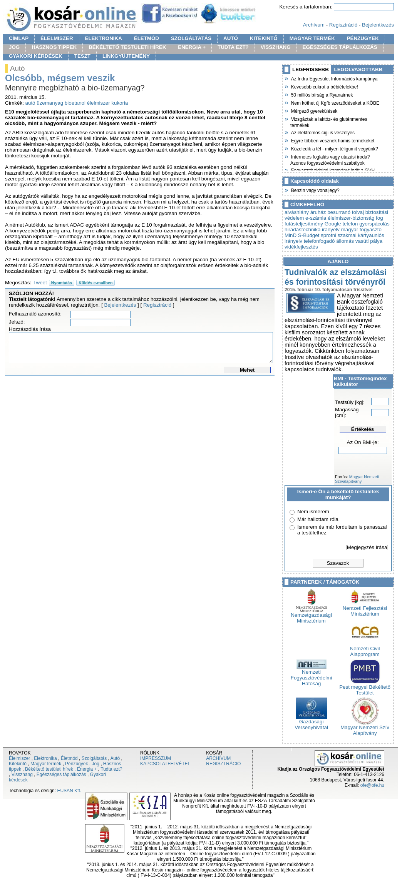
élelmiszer (98, 103)
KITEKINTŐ (264, 38)
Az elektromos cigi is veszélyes (322, 132)
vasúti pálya (368, 241)
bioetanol (75, 103)
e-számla (315, 218)
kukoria (119, 103)
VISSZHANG (276, 47)
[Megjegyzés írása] (367, 547)
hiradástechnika (302, 229)
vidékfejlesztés (301, 247)
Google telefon (341, 224)
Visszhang (22, 774)
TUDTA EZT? (233, 47)
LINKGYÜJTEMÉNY (126, 56)
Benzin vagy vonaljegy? (315, 190)
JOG (14, 47)
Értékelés (362, 429)
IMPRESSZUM (155, 758)
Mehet (247, 370)
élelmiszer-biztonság (351, 218)
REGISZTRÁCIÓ (223, 763)
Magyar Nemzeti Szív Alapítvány (364, 728)
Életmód (69, 758)
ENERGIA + (192, 47)
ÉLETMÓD (146, 38)
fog (379, 218)
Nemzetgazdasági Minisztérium (311, 616)
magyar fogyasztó (361, 229)
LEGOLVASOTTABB (358, 69)
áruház (318, 212)
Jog (95, 763)
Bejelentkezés (378, 25)
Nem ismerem (313, 511)
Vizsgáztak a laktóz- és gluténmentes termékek (328, 121)
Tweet (40, 282)
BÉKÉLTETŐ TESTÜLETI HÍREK (127, 47)
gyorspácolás (374, 224)
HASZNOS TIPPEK (54, 47)
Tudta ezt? (111, 769)
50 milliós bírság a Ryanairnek (321, 94)
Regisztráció (343, 25)
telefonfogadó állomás (329, 241)
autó (30, 103)
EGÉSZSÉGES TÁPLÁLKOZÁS (340, 47)
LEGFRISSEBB (310, 69)
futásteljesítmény (304, 224)
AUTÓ (230, 38)
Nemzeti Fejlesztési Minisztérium (365, 609)
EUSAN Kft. (69, 790)
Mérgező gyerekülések (313, 110)
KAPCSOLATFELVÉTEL (165, 763)
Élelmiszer (19, 758)
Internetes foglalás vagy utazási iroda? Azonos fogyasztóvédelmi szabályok (330, 159)
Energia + (87, 769)
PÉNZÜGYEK (363, 38)
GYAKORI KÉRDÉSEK (35, 56)
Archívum (314, 25)
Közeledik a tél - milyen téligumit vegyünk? (334, 148)
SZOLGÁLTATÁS (191, 38)
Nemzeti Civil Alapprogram (365, 649)
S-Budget (309, 235)
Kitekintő (18, 763)
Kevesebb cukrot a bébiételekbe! (324, 86)
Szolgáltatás (94, 758)
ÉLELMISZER (56, 38)
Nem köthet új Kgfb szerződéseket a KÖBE (334, 102)
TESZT (82, 56)
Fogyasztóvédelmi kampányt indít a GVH (332, 170)
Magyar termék (45, 763)
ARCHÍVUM (218, 758)
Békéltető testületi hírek (49, 769)
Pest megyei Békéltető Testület (364, 687)
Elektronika (45, 758)
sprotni (328, 235)
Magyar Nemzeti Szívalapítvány (357, 479)
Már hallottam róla (317, 519)
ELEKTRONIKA (103, 38)
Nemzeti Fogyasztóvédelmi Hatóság (311, 675)
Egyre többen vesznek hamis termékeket (332, 140)
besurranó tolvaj (345, 212)
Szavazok (338, 563)
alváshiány (297, 212)
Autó (115, 758)
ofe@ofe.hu (372, 785)
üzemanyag (50, 103)
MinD (290, 235)
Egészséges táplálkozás (61, 774)
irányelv (331, 229)
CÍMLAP (18, 38)
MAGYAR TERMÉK (312, 38)
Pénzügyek (76, 763)
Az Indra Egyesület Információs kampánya (333, 78)
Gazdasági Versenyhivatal (311, 722)
